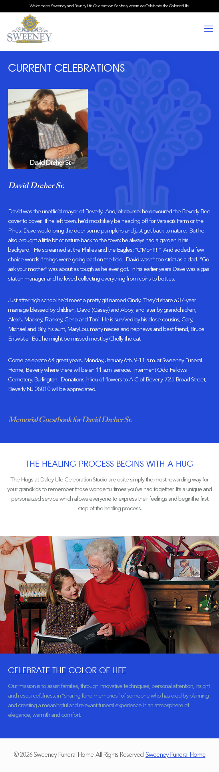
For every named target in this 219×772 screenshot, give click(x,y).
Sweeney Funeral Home (175, 755)
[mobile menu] (208, 29)
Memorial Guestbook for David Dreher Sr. (69, 420)
